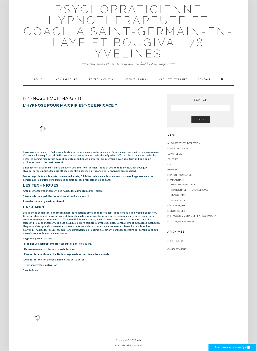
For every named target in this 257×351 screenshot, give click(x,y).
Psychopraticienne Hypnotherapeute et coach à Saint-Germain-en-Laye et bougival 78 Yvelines (128, 31)
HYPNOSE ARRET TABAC (183, 184)
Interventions (136, 79)
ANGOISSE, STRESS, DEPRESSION (183, 143)
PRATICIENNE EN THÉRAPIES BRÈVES (189, 189)
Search (201, 119)
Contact (204, 79)
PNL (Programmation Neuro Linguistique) (191, 216)
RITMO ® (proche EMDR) (180, 221)
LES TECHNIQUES (101, 79)
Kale (139, 340)
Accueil (39, 79)
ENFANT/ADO (178, 200)
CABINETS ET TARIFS (173, 79)
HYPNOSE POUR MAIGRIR (180, 174)
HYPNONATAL (178, 195)
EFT (169, 164)
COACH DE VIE (174, 153)
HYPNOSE (172, 169)
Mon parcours (66, 79)
